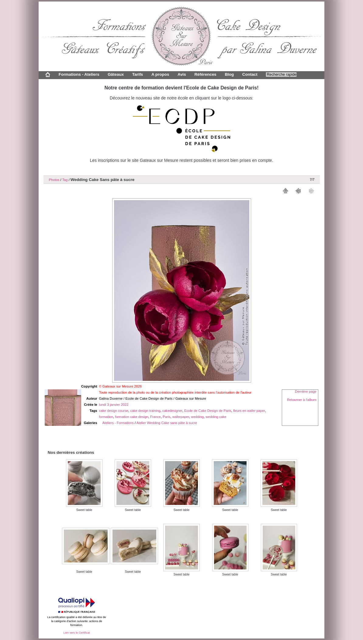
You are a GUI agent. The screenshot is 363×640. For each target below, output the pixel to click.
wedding (197, 417)
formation (106, 417)
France (155, 417)
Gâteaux (116, 74)
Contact (250, 74)
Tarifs (137, 74)
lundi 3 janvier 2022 (113, 404)
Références (205, 74)
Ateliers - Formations (118, 423)
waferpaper (180, 417)
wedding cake (216, 417)
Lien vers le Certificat (76, 632)
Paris (167, 417)
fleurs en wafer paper (249, 410)
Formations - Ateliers (79, 74)
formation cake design (131, 417)
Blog (229, 74)
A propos (160, 74)
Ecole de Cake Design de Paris (207, 410)
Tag (64, 180)
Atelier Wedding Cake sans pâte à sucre (167, 423)
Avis (182, 74)
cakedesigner (172, 410)
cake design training (145, 410)
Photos (54, 180)
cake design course (113, 410)
